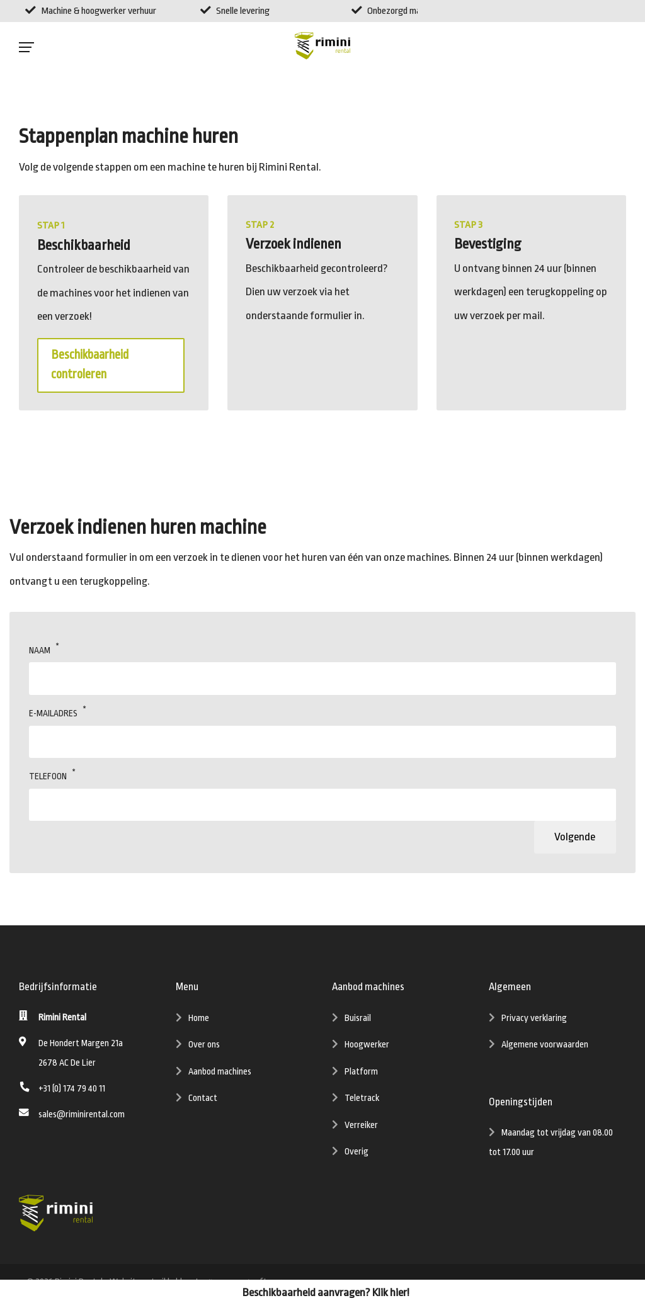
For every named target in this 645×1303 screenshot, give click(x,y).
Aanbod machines (219, 1074)
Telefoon (48, 777)
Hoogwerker (367, 1047)
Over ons (204, 1047)
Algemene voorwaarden (544, 1047)
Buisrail (358, 1020)
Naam (39, 651)
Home (198, 1020)
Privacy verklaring (534, 1020)
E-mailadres (53, 714)
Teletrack (362, 1101)
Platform (361, 1074)
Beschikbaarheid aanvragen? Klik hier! (326, 1292)
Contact (202, 1101)
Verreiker (361, 1128)
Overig (356, 1154)
